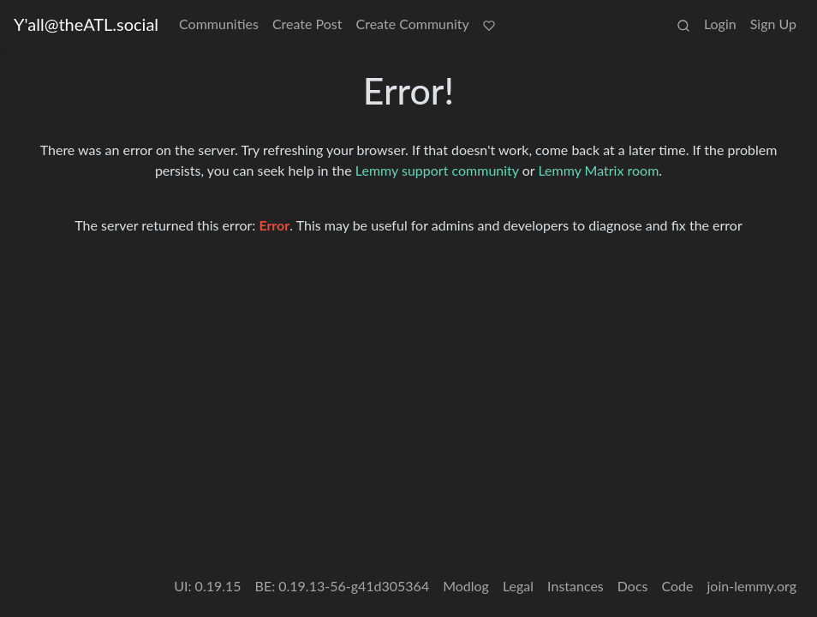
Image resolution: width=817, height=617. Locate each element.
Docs (632, 586)
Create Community (412, 23)
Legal (518, 586)
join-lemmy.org (751, 586)
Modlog (466, 586)
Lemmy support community (437, 170)
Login (720, 23)
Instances (575, 586)
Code (678, 586)
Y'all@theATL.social (86, 24)
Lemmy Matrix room (598, 170)
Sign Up (773, 23)
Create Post (307, 23)
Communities (219, 23)
